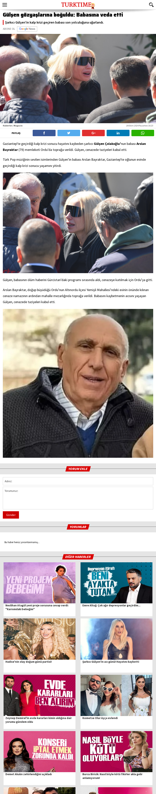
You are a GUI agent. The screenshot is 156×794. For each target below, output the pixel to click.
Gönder (11, 515)
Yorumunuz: (78, 498)
